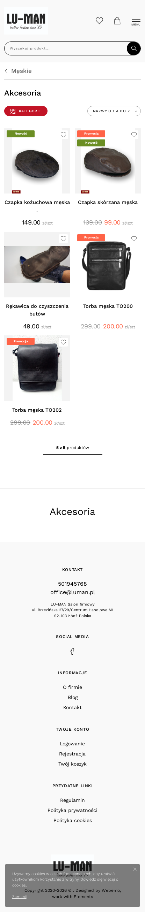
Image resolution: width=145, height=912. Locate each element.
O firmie (72, 687)
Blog (73, 697)
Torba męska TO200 (108, 306)
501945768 (72, 583)
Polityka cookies (72, 820)
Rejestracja (72, 754)
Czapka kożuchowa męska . (37, 206)
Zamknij (19, 897)
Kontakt (72, 707)
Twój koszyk (72, 764)
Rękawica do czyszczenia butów (37, 310)
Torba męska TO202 (37, 410)
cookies (19, 885)
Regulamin (72, 800)
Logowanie (72, 743)
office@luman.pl (72, 592)
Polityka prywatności (72, 810)
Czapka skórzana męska (108, 202)
